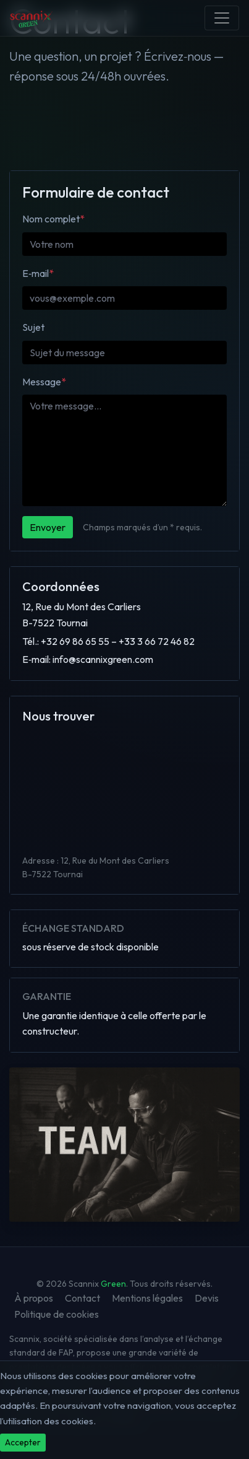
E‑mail (38, 273)
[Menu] (222, 18)
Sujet (33, 327)
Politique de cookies (56, 1314)
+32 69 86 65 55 (75, 641)
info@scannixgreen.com (103, 659)
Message (44, 381)
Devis (207, 1298)
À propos (33, 1298)
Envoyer (47, 527)
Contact (82, 1298)
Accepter (23, 1442)
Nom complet (53, 218)
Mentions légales (147, 1298)
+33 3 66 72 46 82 (157, 641)
